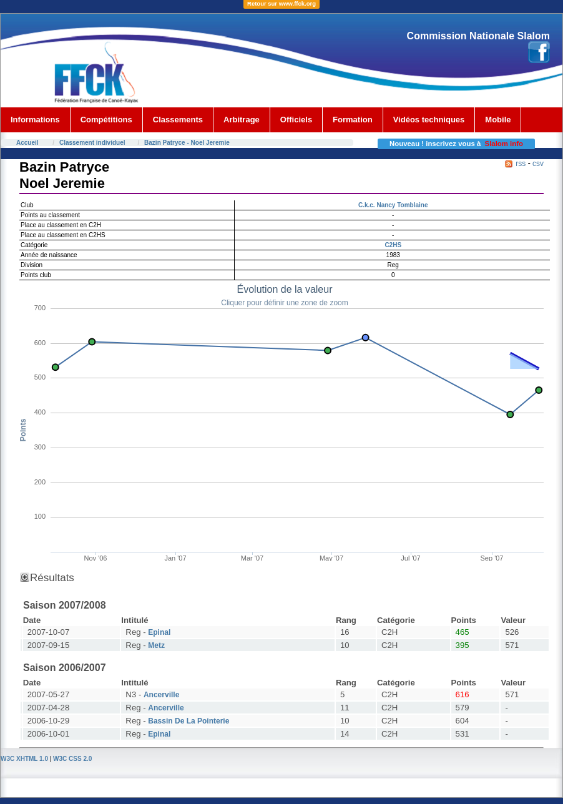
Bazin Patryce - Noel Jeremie (187, 142)
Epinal (159, 632)
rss (521, 163)
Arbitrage (241, 119)
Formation (353, 119)
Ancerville (161, 694)
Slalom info (504, 143)
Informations (35, 119)
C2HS (392, 245)
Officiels (296, 119)
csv (538, 163)
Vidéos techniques (429, 119)
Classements (178, 119)
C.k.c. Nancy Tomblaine (393, 205)
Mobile (498, 119)
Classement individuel (92, 142)
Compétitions (106, 119)
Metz (156, 645)
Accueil (27, 142)
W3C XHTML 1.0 (24, 758)
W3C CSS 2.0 (72, 758)
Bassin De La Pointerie (188, 721)
